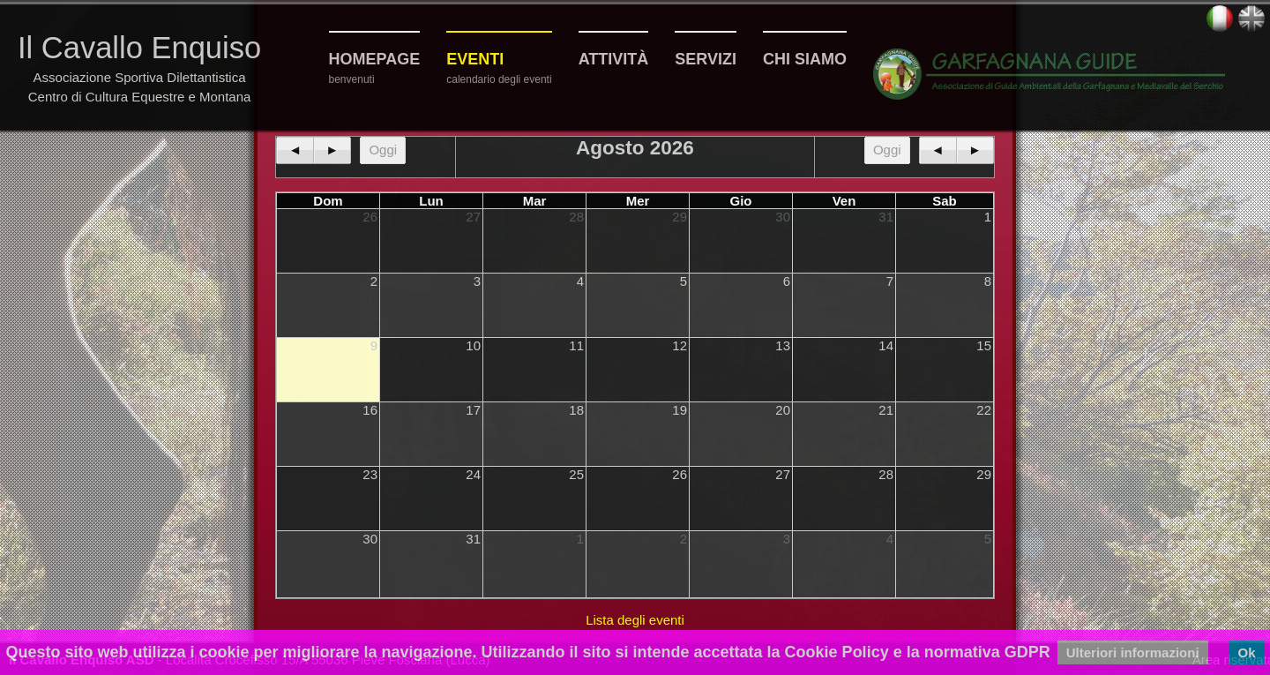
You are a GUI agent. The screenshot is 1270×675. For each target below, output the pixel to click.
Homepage (375, 59)
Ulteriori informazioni (1132, 652)
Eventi (475, 59)
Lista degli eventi (635, 619)
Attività (614, 59)
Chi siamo (805, 59)
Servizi (705, 59)
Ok (1247, 652)
